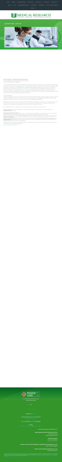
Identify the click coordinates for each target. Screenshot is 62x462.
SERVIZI (9, 5)
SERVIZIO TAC (39, 2)
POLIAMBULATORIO (21, 2)
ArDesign (33, 413)
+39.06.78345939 (26, 426)
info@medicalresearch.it (30, 418)
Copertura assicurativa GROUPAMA (35, 455)
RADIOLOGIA (47, 2)
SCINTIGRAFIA (31, 2)
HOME (8, 2)
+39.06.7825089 (37, 426)
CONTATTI (33, 8)
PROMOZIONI (41, 5)
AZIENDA (13, 2)
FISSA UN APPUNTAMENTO (52, 5)
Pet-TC (14, 5)
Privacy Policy (31, 409)
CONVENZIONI (34, 5)
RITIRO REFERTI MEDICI (23, 5)
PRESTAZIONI (54, 2)
